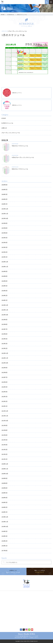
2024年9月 (4, 271)
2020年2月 (4, 507)
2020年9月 (4, 478)
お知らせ (4, 128)
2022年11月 (5, 358)
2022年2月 (4, 401)
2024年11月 (5, 266)
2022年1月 (4, 406)
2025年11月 (5, 213)
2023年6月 (4, 334)
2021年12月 (5, 411)
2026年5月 (4, 189)
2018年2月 (4, 541)
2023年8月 (4, 324)
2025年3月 (4, 247)
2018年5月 (4, 531)
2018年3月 (4, 536)
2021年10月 (5, 420)
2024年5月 (4, 286)
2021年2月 (4, 454)
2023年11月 (5, 310)
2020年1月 (4, 512)
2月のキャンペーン (12, 105)
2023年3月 (4, 343)
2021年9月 (4, 425)
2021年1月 (4, 459)
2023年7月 (4, 329)
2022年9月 (4, 367)
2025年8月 (4, 228)
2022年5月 (4, 387)
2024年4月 (4, 290)
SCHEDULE (10, 14)
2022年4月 (4, 391)
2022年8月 (4, 372)
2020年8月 (4, 483)
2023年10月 (5, 314)
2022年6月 (4, 382)
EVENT (4, 118)
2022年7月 (4, 377)
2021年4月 (4, 444)
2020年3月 (4, 502)
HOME (3, 14)
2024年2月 (4, 295)
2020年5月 (4, 493)
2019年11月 (5, 521)
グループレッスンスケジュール (11, 132)
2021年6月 (4, 435)
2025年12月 (5, 209)
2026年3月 (4, 194)
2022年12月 (5, 353)
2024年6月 (4, 281)
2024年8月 (4, 276)
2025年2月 (4, 252)
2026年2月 (4, 199)
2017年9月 (4, 550)
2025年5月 (4, 237)
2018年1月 (4, 545)
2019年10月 (5, 526)
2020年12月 (5, 464)
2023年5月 (4, 339)
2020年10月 (5, 473)
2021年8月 (4, 430)
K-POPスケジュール (7, 123)
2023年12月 (5, 305)
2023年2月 (4, 348)
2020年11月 (5, 468)
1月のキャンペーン (12, 92)
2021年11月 (5, 416)
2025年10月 (5, 218)
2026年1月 (4, 204)
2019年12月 (5, 517)
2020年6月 (4, 488)
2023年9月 (4, 319)
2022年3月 (4, 396)
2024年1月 (4, 300)
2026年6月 (4, 184)
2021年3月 (4, 449)
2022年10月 (5, 363)
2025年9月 (4, 223)
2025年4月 (4, 242)
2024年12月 (5, 261)
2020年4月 (4, 497)
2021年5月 (4, 440)
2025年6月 (4, 233)
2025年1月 (4, 257)
